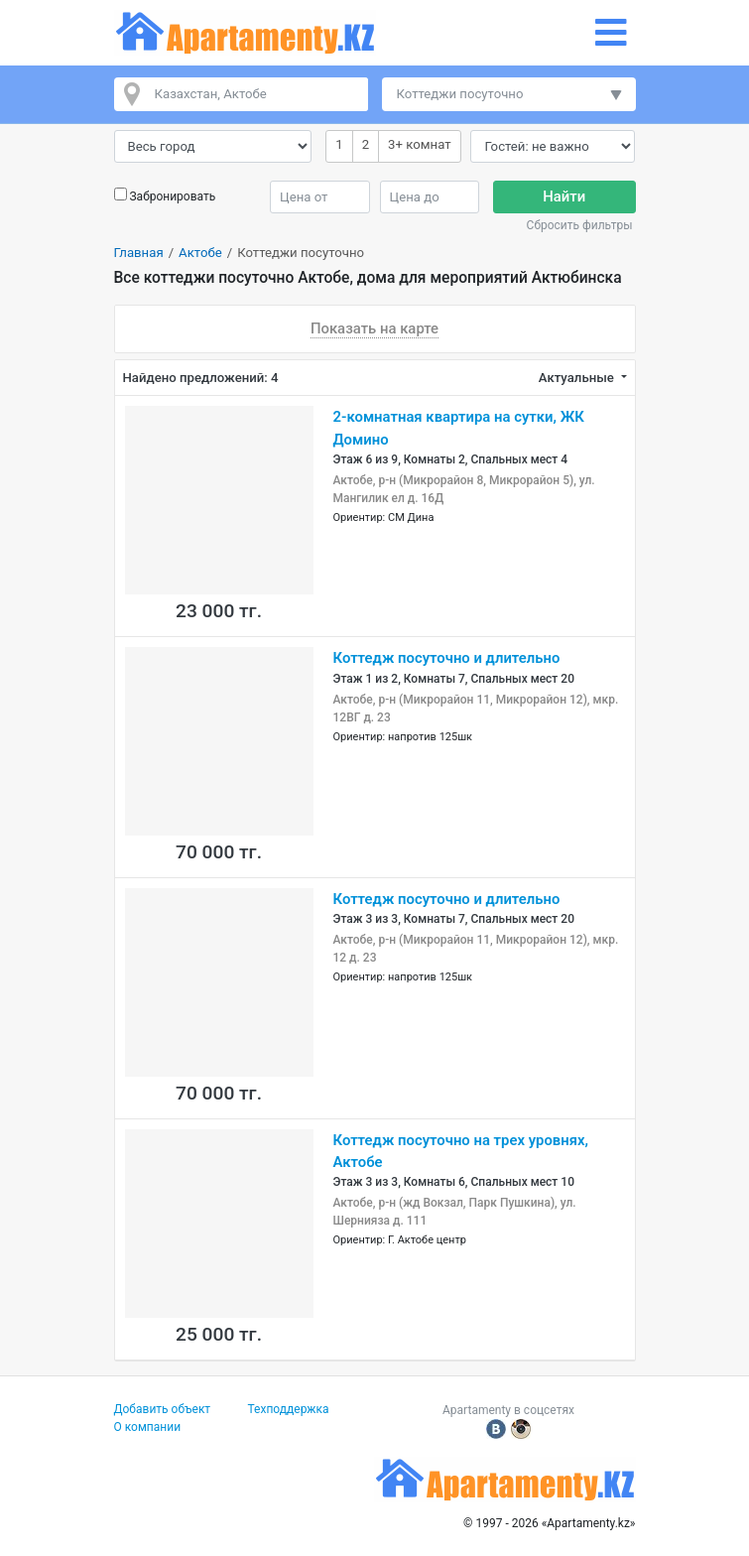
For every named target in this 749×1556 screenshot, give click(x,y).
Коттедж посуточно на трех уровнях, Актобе (461, 1151)
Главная (139, 252)
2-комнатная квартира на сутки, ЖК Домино (458, 428)
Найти (564, 196)
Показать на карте (374, 328)
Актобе (200, 252)
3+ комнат (419, 143)
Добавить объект (162, 1409)
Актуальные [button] (578, 377)
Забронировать (172, 196)
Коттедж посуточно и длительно (447, 658)
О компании (148, 1427)
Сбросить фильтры (580, 225)
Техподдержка (288, 1409)
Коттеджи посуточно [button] (460, 93)
